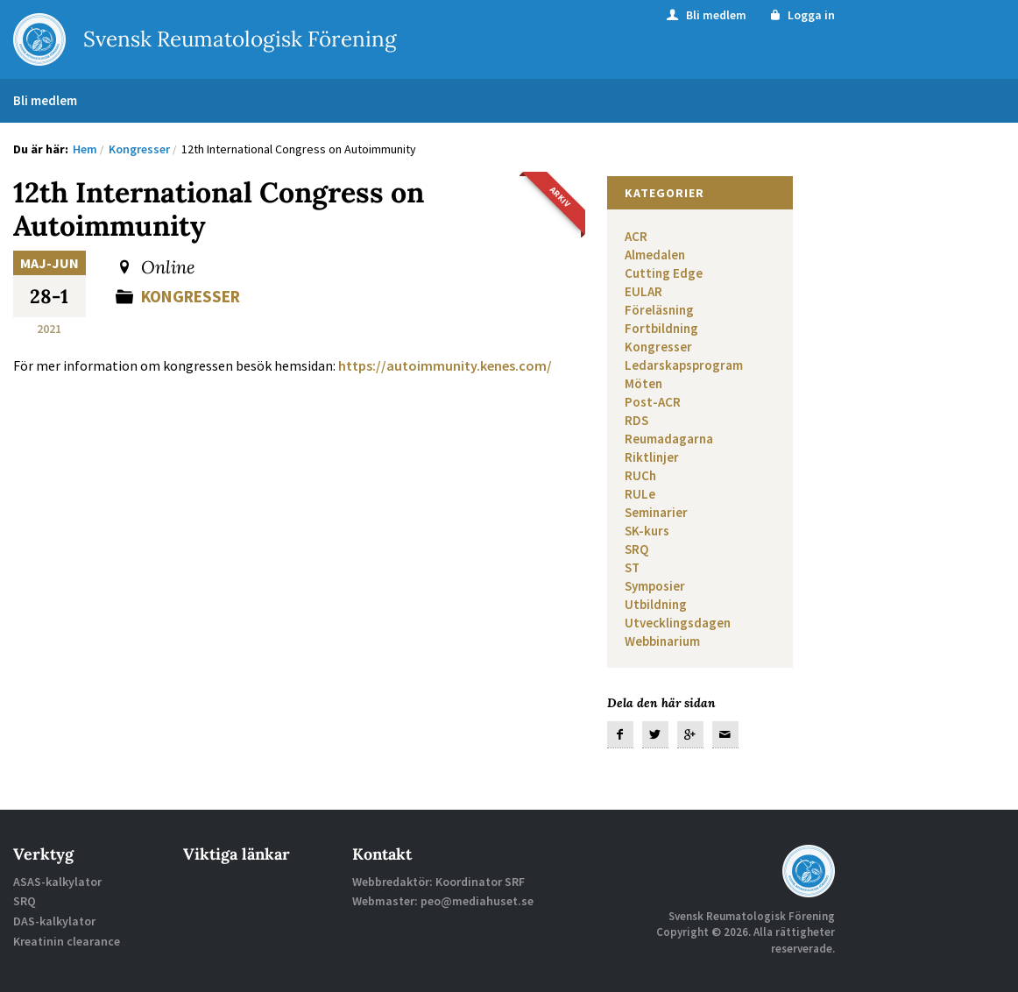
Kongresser (195, 296)
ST (632, 567)
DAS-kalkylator (54, 921)
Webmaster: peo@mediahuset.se (443, 901)
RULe (640, 493)
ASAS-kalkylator (57, 881)
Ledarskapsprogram (684, 365)
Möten (643, 383)
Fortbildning (661, 328)
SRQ (636, 549)
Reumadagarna (669, 438)
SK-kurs (647, 530)
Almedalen (655, 254)
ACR (636, 236)
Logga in (801, 15)
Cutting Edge (664, 273)
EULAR (643, 291)
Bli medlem (705, 15)
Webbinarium (662, 641)
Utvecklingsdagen (678, 622)
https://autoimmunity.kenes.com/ (445, 365)
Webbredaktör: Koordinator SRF (438, 881)
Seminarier (656, 512)
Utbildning (656, 604)
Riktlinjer (652, 457)
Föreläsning (659, 309)
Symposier (655, 585)
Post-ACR (653, 401)
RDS (636, 420)
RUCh (640, 475)
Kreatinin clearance (66, 941)
